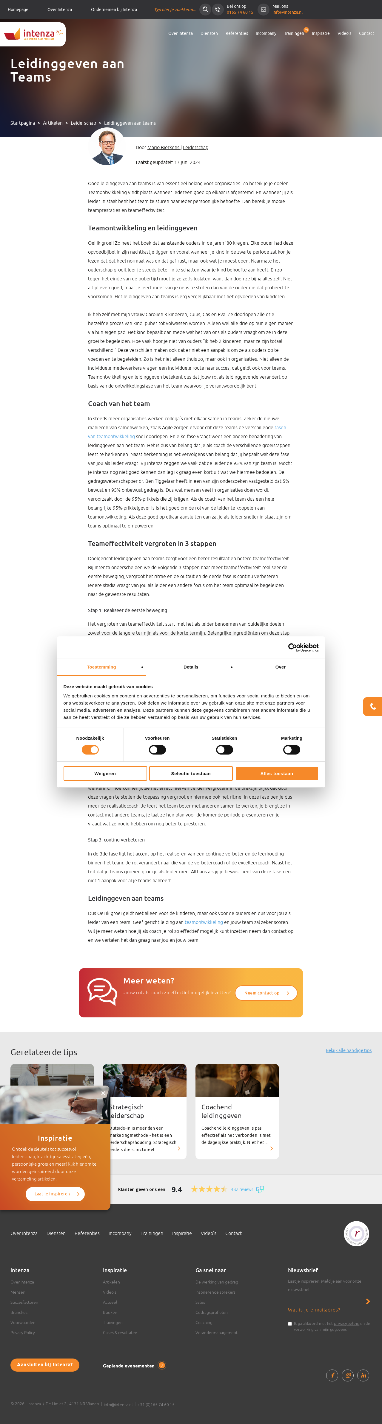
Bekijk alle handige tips (349, 1050)
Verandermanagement (216, 1333)
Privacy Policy (22, 1333)
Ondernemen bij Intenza (114, 9)
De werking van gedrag (216, 1282)
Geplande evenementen (134, 1365)
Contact (366, 33)
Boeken (110, 1312)
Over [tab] (280, 666)
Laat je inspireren (52, 1194)
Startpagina (22, 123)
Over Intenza (59, 9)
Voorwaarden (23, 1322)
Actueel (110, 1302)
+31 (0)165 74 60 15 (156, 1404)
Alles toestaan (276, 773)
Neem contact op (261, 992)
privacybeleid (346, 1323)
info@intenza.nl (287, 12)
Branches (18, 1312)
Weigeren (105, 773)
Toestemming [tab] (101, 666)
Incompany (266, 33)
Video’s (344, 33)
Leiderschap (83, 123)
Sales (200, 1302)
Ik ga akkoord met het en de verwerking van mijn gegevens (332, 1326)
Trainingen (294, 33)
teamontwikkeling (204, 922)
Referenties (237, 33)
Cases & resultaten (120, 1333)
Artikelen (53, 123)
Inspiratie (321, 33)
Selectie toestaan (191, 773)
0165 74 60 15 (240, 12)
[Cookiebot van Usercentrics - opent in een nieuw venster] (293, 647)
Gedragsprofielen (211, 1312)
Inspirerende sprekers (215, 1292)
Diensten (209, 33)
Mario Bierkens (164, 147)
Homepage (18, 9)
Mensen (17, 1292)
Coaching (203, 1322)
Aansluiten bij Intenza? (45, 1365)
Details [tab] (191, 666)
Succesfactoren (24, 1302)
